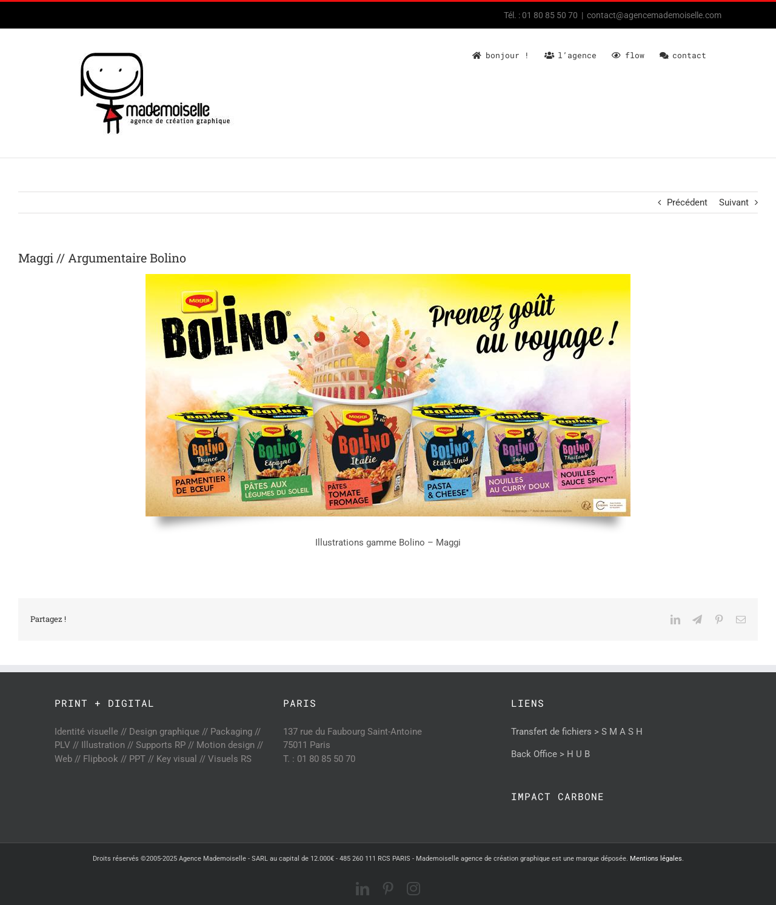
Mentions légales (656, 859)
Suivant (734, 202)
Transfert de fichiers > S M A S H (577, 731)
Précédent (687, 202)
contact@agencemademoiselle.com (654, 15)
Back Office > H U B (550, 754)
